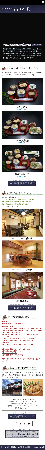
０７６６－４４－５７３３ (9, 353)
